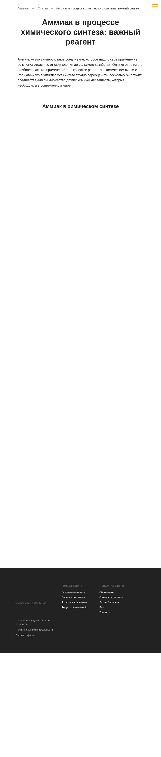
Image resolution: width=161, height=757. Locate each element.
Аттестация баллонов (74, 602)
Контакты (104, 612)
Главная (24, 8)
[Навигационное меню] (155, 6)
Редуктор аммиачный (74, 607)
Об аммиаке (106, 592)
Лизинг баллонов (109, 602)
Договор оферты (25, 635)
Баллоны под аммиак (74, 597)
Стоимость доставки (111, 597)
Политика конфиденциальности (34, 629)
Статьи (43, 8)
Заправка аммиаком (73, 592)
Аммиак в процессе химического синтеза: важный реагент (98, 8)
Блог (102, 607)
